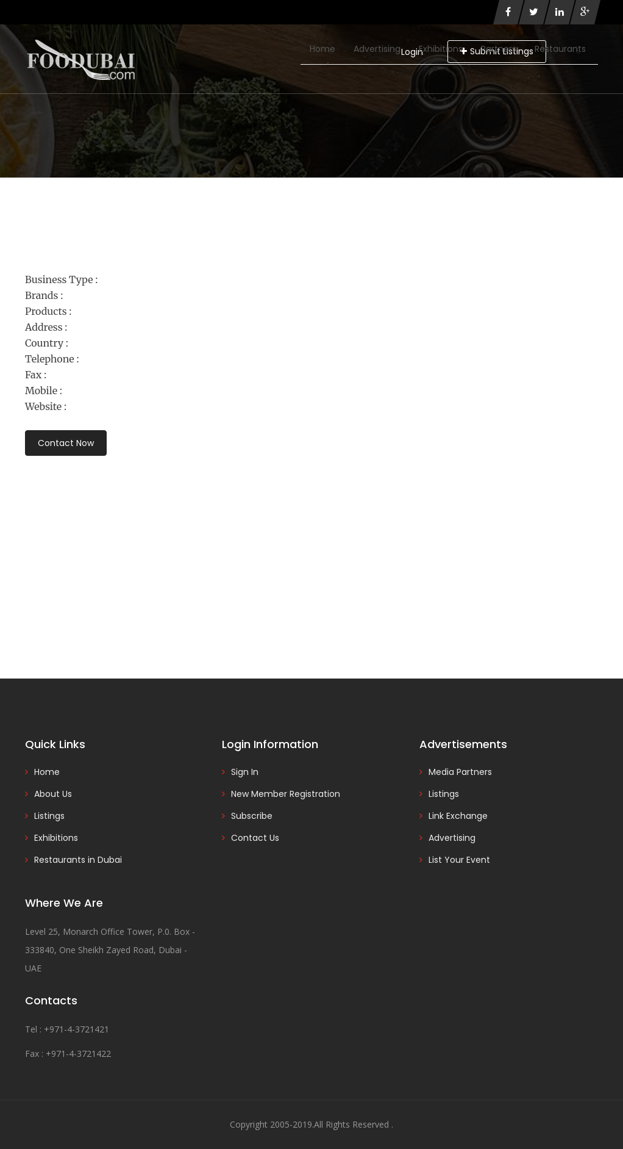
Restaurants (560, 49)
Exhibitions (441, 49)
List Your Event (459, 860)
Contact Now (66, 443)
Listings (49, 816)
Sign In (244, 772)
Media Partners (460, 772)
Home (322, 49)
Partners (498, 49)
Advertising (377, 49)
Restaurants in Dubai (78, 860)
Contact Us (255, 838)
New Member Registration (285, 794)
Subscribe (251, 816)
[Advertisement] (311, 550)
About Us (53, 794)
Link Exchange (458, 816)
